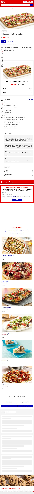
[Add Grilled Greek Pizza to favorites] (2, 285)
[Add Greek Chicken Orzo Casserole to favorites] (2, 259)
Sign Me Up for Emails (17, 199)
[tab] (9, 402)
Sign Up (25, 1)
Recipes (6, 8)
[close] (33, 491)
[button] (2, 52)
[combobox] (15, 5)
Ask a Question (25, 406)
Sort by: (2, 412)
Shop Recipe (31, 99)
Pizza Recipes (11, 8)
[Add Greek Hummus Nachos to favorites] (2, 311)
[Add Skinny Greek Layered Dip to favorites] (2, 337)
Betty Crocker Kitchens (5, 44)
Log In (29, 1)
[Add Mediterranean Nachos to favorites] (2, 389)
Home (2, 8)
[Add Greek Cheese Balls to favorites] (2, 363)
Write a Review (9, 406)
